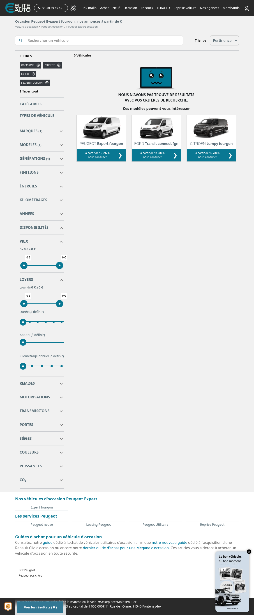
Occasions (27, 65)
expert (25, 74)
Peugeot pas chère (30, 575)
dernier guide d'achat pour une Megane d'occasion (126, 547)
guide (48, 542)
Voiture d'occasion (26, 26)
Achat (104, 8)
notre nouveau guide (169, 542)
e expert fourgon (32, 82)
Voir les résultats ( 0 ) (40, 607)
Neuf (116, 8)
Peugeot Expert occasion (82, 26)
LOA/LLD (163, 8)
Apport (32, 335)
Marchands (231, 8)
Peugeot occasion (52, 26)
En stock (147, 8)
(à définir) (37, 312)
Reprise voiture (184, 8)
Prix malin (89, 8)
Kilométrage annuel (42, 356)
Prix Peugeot (27, 570)
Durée (32, 312)
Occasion (130, 8)
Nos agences (209, 8)
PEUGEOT (49, 65)
